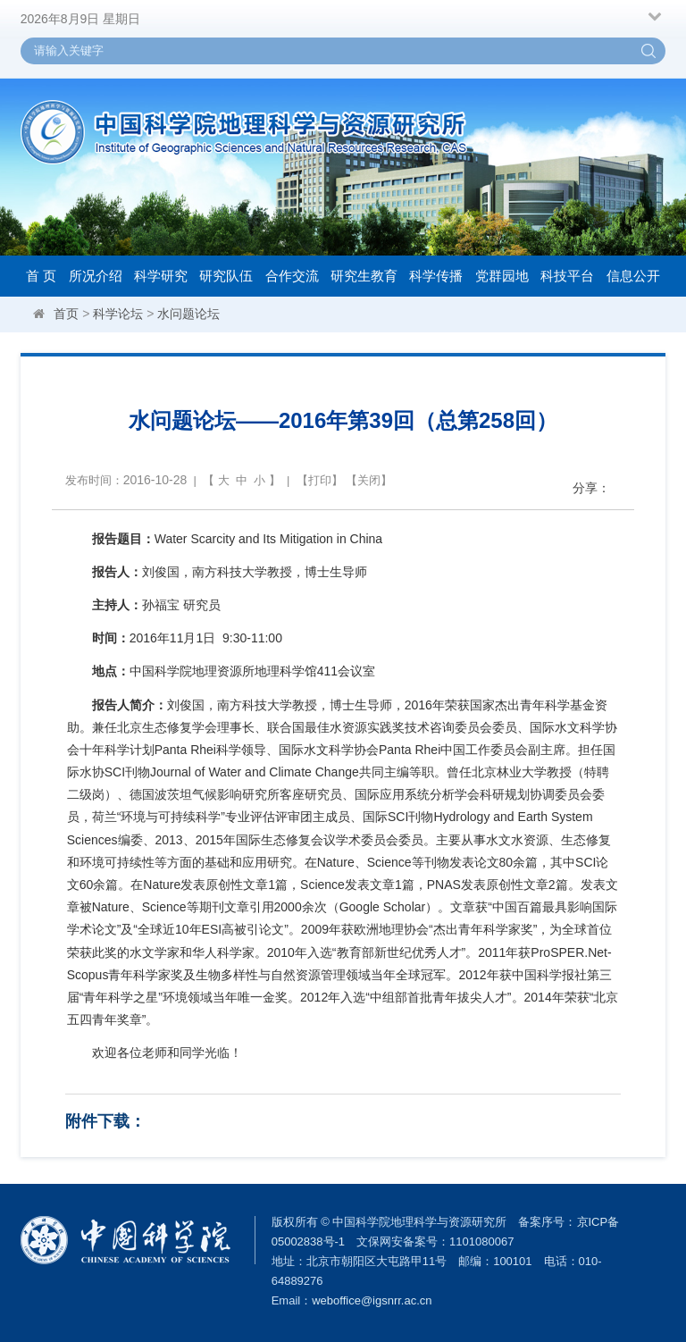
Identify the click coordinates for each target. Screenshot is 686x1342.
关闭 (369, 480)
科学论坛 (118, 313)
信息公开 (633, 275)
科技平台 (567, 275)
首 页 (41, 275)
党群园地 (502, 275)
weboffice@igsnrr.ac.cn (371, 1300)
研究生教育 (363, 275)
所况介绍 (95, 275)
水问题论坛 (188, 313)
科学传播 (436, 275)
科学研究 (161, 275)
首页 (66, 313)
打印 (319, 480)
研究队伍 (226, 275)
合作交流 (292, 275)
